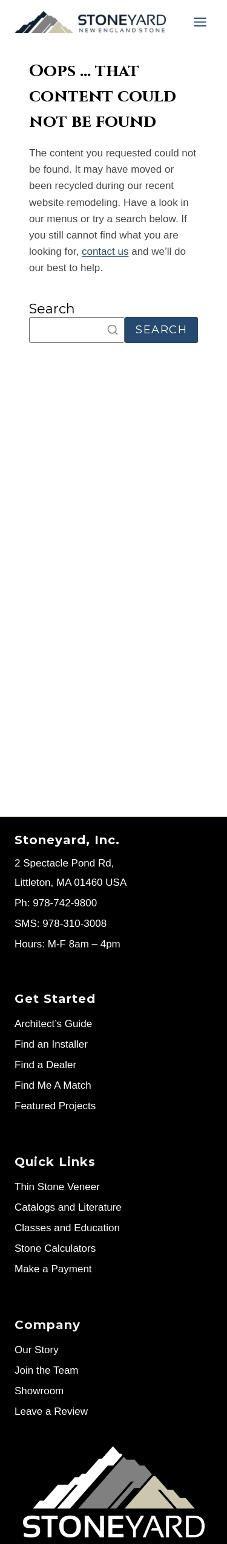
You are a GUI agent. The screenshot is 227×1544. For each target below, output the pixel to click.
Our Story (37, 1350)
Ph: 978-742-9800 (56, 903)
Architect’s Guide (53, 1024)
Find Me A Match (53, 1085)
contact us (105, 251)
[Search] (77, 330)
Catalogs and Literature (68, 1207)
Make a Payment (53, 1269)
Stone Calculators (55, 1248)
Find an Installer (51, 1044)
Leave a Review (51, 1411)
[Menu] (200, 22)
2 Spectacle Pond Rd (63, 863)
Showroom (39, 1391)
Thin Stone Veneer (57, 1187)
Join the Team (47, 1370)
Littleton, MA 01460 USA (71, 882)
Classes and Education (67, 1228)
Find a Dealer (45, 1065)
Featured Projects (55, 1106)
